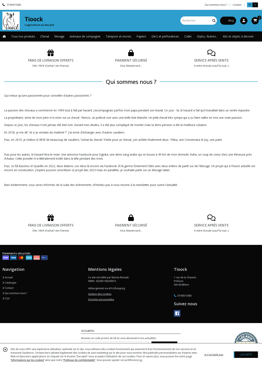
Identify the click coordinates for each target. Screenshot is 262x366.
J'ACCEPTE (246, 354)
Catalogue (9, 282)
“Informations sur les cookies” (28, 360)
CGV (6, 298)
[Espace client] (243, 20)
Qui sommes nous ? (14, 293)
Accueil (7, 277)
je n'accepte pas (213, 354)
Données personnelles (101, 299)
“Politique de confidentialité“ (79, 360)
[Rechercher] (214, 21)
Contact (237, 4)
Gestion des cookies (99, 294)
